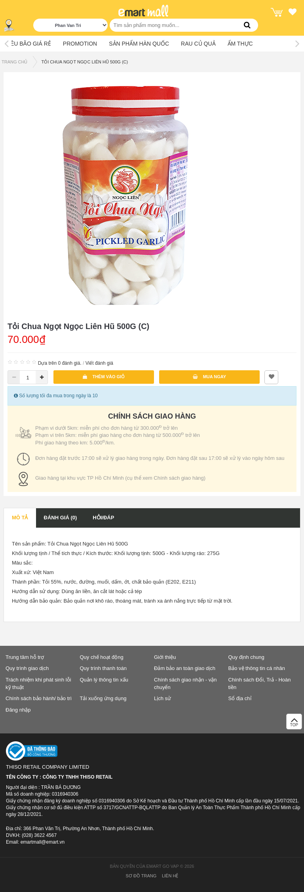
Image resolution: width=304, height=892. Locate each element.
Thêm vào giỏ (104, 376)
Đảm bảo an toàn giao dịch (184, 668)
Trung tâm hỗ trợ (25, 657)
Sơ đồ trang (141, 875)
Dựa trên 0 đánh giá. (60, 363)
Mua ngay (209, 376)
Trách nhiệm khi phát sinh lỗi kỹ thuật (38, 683)
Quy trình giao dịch (27, 668)
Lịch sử (162, 698)
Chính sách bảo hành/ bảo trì (39, 698)
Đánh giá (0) (60, 518)
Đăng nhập (18, 710)
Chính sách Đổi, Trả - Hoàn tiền (259, 683)
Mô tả (20, 518)
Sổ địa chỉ (239, 698)
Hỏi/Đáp (103, 518)
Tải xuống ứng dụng (103, 698)
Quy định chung (246, 657)
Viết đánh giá (99, 363)
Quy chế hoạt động (102, 657)
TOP (294, 723)
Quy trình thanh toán (103, 668)
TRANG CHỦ (14, 61)
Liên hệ (170, 875)
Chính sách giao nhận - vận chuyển (185, 683)
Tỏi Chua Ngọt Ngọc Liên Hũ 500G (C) (84, 61)
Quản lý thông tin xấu (104, 680)
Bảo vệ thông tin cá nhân (256, 668)
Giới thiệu (165, 657)
